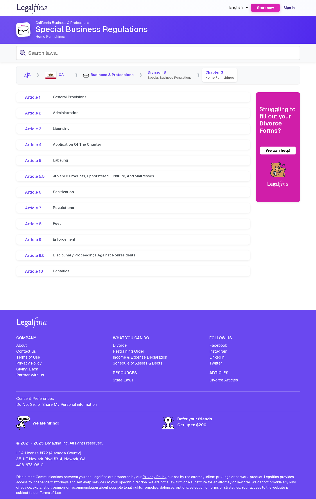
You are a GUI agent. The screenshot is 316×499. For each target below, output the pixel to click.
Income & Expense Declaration (140, 357)
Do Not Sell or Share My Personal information (56, 404)
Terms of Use (28, 357)
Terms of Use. (51, 492)
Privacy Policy (29, 363)
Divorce (120, 345)
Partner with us (30, 374)
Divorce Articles (223, 380)
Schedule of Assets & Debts (137, 363)
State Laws (123, 380)
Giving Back (27, 369)
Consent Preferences (35, 398)
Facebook (218, 345)
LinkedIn (216, 357)
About (21, 345)
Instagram (218, 351)
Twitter (215, 363)
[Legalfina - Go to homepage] (32, 12)
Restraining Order (128, 351)
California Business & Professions (64, 22)
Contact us (26, 351)
